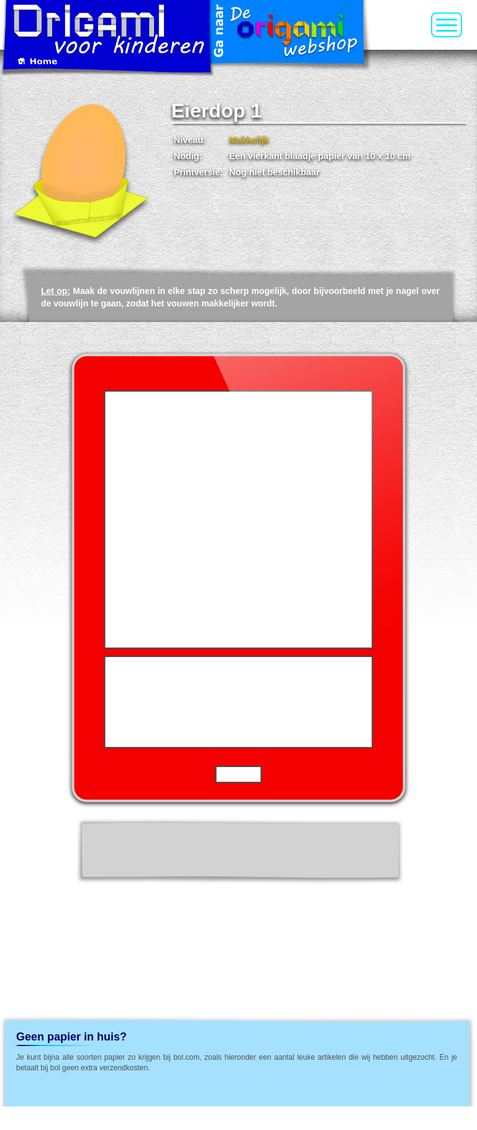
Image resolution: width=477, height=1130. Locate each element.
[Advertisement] (237, 918)
